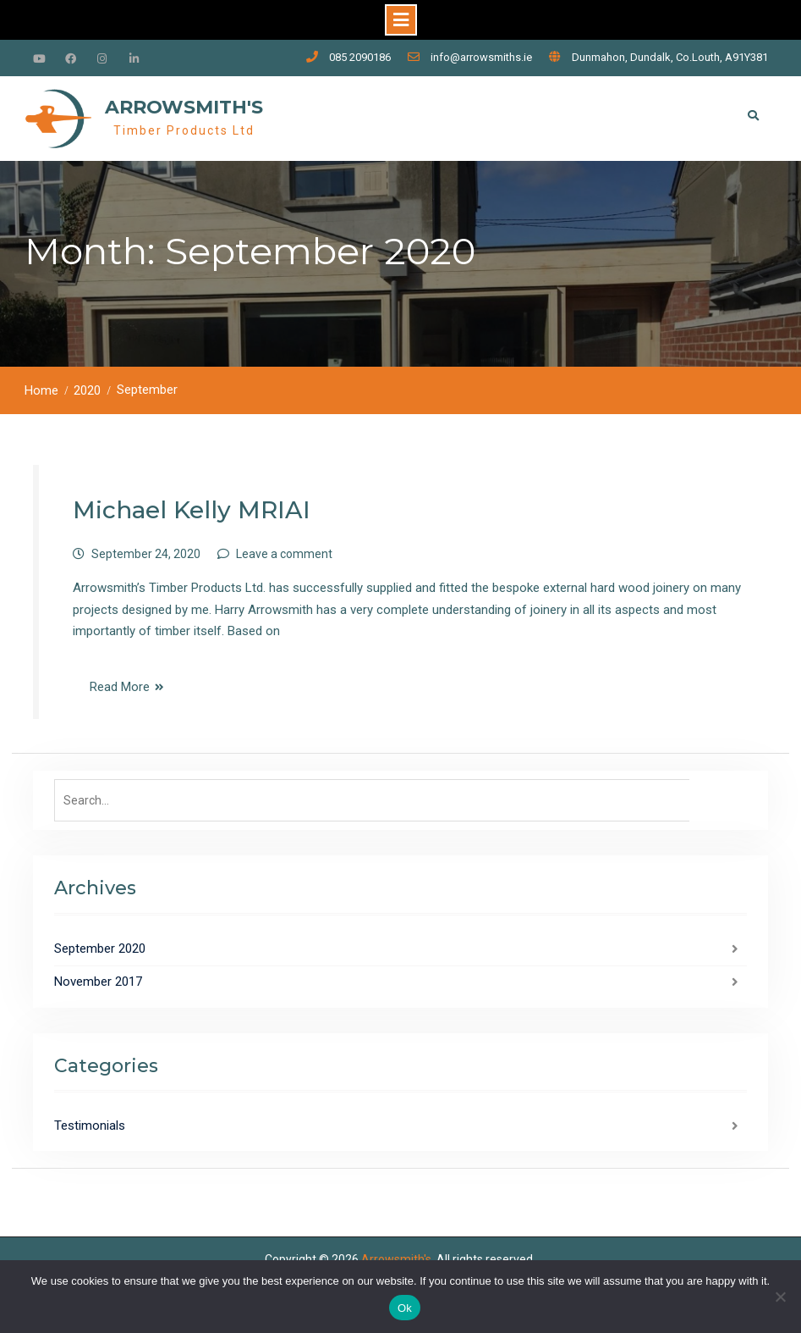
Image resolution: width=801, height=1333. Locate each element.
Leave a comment (284, 554)
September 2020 (99, 948)
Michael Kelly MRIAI (191, 509)
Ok (405, 1308)
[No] (779, 1296)
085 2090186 (360, 57)
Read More (120, 686)
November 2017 (98, 981)
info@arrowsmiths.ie (481, 57)
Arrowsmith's (184, 107)
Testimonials (89, 1125)
